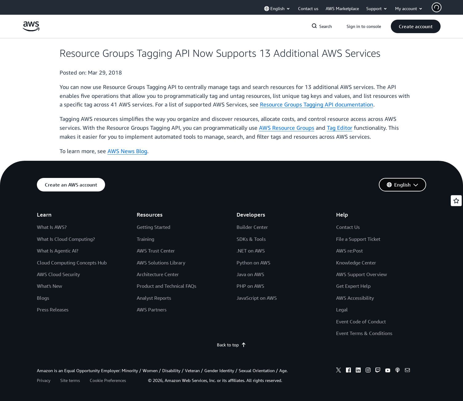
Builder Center (252, 227)
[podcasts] (397, 371)
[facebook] (348, 371)
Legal (342, 310)
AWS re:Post (349, 251)
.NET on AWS (251, 251)
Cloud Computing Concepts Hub (72, 263)
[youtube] (387, 371)
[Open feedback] (456, 200)
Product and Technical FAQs (166, 286)
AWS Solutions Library (161, 263)
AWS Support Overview (361, 274)
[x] (338, 371)
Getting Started (153, 227)
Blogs (43, 298)
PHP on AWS (250, 286)
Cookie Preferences (108, 380)
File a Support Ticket (358, 239)
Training (145, 239)
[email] (407, 371)
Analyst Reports (154, 298)
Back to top (231, 344)
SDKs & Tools (251, 239)
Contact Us (348, 227)
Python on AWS (253, 263)
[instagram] (368, 371)
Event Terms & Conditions (364, 333)
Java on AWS (250, 274)
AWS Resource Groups (286, 127)
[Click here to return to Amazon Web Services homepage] (31, 29)
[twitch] (377, 371)
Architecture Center (158, 274)
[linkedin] (358, 371)
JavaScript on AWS (257, 298)
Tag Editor (339, 127)
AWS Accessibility (355, 298)
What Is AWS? (52, 227)
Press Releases (53, 310)
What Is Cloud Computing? (66, 239)
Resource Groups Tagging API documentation (316, 104)
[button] (416, 26)
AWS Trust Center (156, 251)
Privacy (43, 380)
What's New (49, 286)
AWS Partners (152, 310)
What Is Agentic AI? (57, 251)
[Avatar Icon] (436, 7)
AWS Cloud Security (58, 274)
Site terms (70, 380)
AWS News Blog (127, 151)
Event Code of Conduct (361, 321)
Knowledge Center (356, 263)
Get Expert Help (353, 286)
